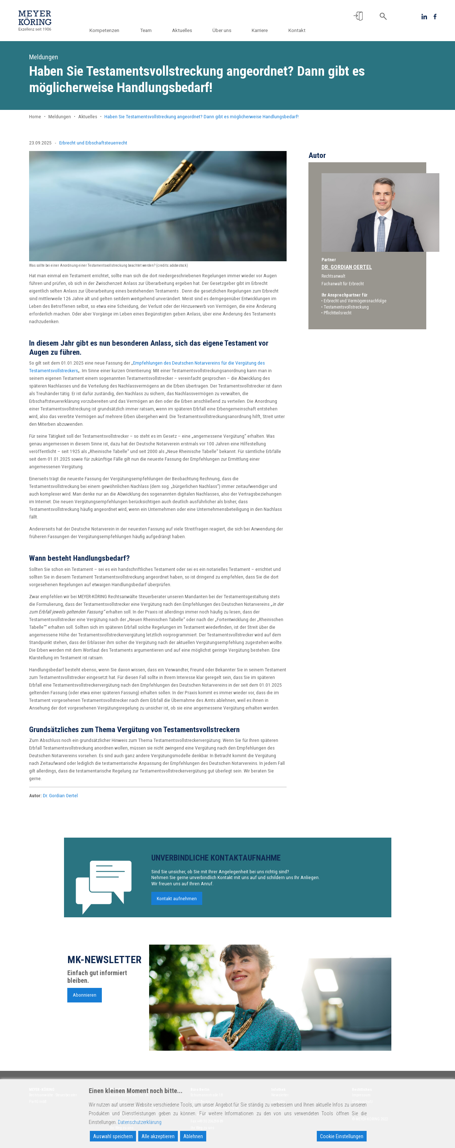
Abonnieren (84, 998)
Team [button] (151, 30)
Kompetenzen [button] (111, 30)
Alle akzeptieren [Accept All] (158, 1136)
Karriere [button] (261, 30)
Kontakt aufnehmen (177, 901)
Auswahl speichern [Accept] (113, 1136)
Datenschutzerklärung (139, 1122)
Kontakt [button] (297, 30)
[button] (358, 16)
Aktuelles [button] (186, 30)
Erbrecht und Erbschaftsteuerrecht (93, 143)
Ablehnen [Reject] (193, 1136)
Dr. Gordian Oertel (60, 795)
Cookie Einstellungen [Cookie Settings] (341, 1136)
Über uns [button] (224, 30)
